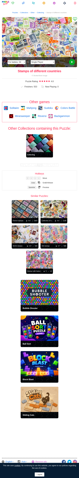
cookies (17, 465)
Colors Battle (67, 108)
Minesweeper (22, 116)
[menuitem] (13, 3)
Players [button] (34, 3)
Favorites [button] (13, 3)
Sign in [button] (75, 3)
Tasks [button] (44, 3)
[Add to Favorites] (74, 19)
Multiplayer (23, 3)
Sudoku (48, 108)
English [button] (9, 462)
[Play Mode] (43, 62)
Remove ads (41, 462)
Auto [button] (24, 462)
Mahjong (31, 108)
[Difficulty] (17, 62)
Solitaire (14, 108)
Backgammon (62, 116)
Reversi (41, 116)
